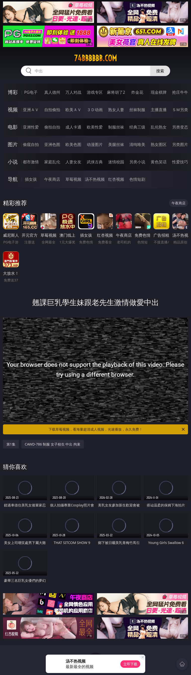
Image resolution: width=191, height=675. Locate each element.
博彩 (13, 92)
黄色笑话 (159, 162)
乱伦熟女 (159, 127)
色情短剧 (137, 179)
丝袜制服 (137, 109)
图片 (13, 144)
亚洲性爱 (31, 127)
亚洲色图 (52, 144)
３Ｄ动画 (95, 109)
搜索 (160, 71)
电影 (13, 127)
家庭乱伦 (52, 162)
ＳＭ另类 (180, 109)
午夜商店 (52, 179)
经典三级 (137, 127)
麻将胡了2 (116, 92)
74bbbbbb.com (95, 58)
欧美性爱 (95, 127)
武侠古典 (95, 162)
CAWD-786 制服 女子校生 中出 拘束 (53, 444)
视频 (13, 109)
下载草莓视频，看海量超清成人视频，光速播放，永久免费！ (117, 429)
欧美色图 (73, 144)
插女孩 (31, 179)
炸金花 (137, 92)
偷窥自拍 (31, 144)
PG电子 (30, 92)
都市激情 (31, 162)
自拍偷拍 (52, 109)
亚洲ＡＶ (31, 109)
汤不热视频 (95, 179)
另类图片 (180, 144)
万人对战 (73, 92)
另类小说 (137, 162)
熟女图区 (159, 144)
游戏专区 (95, 92)
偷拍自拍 (52, 127)
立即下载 (130, 664)
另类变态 (180, 127)
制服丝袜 (116, 127)
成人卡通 (73, 127)
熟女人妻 (116, 109)
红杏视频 (116, 179)
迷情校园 (116, 162)
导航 (13, 179)
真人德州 (52, 92)
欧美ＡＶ (73, 109)
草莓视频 (73, 179)
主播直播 (159, 109)
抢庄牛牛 (180, 92)
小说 (13, 161)
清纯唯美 (137, 144)
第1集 (10, 444)
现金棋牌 (159, 92)
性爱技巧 (180, 162)
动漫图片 (95, 144)
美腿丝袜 (116, 144)
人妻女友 (73, 162)
